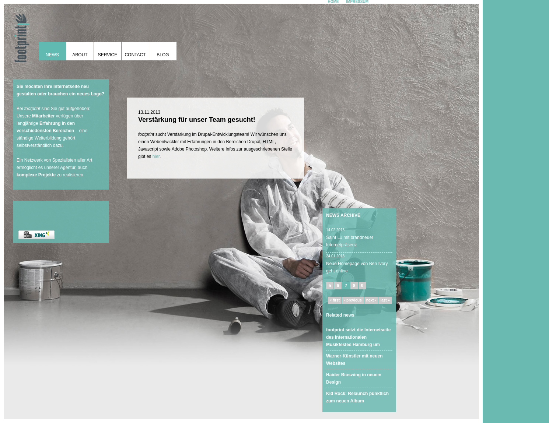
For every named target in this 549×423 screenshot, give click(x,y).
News (52, 54)
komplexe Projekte (36, 174)
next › (371, 300)
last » (385, 300)
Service (107, 54)
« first (335, 300)
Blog (163, 54)
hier (156, 156)
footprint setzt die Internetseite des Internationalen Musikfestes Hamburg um (358, 337)
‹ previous (353, 300)
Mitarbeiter (43, 116)
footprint (20, 35)
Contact (135, 54)
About (79, 54)
